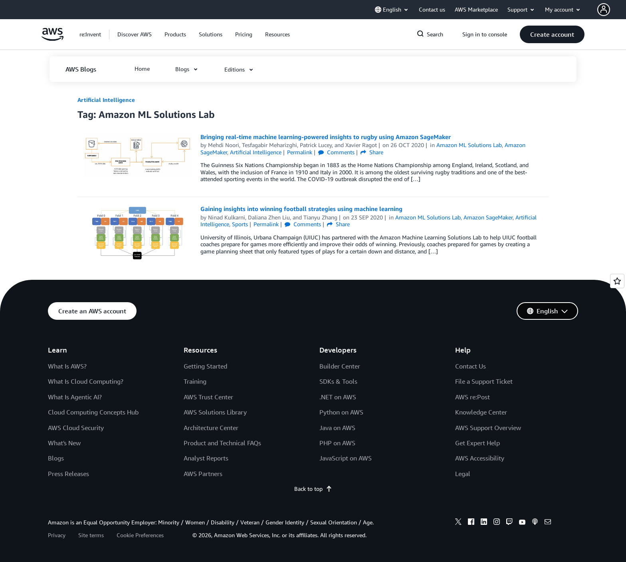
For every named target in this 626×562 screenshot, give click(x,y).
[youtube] (522, 522)
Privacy (56, 535)
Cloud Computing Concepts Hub (93, 412)
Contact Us (470, 366)
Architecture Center (211, 428)
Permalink (299, 152)
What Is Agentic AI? (75, 397)
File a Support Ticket (484, 381)
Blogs (56, 458)
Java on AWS (337, 428)
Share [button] (372, 152)
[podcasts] (535, 522)
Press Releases (68, 474)
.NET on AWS (337, 397)
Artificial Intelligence (106, 99)
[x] (458, 522)
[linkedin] (484, 522)
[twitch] (509, 522)
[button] (611, 9)
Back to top (313, 488)
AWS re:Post (472, 397)
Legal (462, 474)
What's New (64, 443)
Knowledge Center (481, 412)
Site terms (91, 535)
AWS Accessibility (479, 458)
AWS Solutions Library (215, 412)
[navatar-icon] (603, 9)
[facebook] (471, 522)
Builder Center (339, 366)
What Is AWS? (67, 366)
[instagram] (496, 522)
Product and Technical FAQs (222, 443)
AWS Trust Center (208, 397)
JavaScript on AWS (345, 458)
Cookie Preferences (140, 535)
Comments (336, 152)
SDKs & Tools (338, 381)
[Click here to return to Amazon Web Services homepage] (52, 38)
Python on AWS (341, 412)
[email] (548, 522)
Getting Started (205, 366)
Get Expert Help (477, 443)
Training (195, 381)
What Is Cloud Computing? (85, 381)
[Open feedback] (617, 281)
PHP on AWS (337, 443)
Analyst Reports (206, 458)
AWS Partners (203, 474)
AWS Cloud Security (76, 428)
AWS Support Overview (488, 428)
